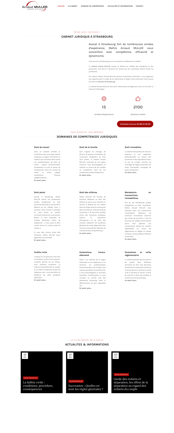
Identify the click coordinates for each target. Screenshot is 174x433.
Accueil (61, 6)
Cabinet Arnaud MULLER (100, 66)
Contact (139, 6)
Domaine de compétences (92, 6)
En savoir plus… (131, 172)
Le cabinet (72, 6)
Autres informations (30, 378)
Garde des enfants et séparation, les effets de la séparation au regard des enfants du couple (131, 384)
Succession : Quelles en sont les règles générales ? (85, 387)
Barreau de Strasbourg (107, 82)
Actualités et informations (120, 6)
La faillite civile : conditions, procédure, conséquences (38, 386)
